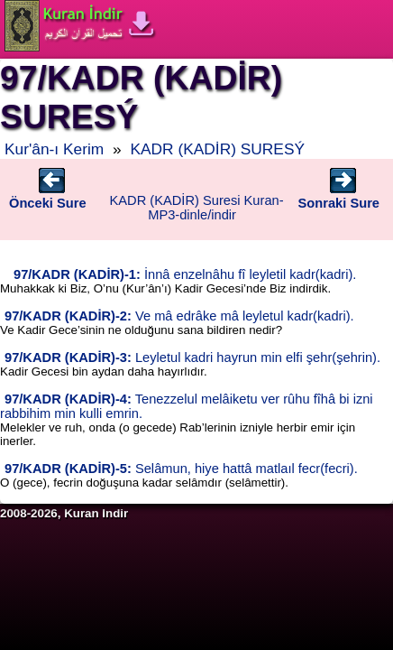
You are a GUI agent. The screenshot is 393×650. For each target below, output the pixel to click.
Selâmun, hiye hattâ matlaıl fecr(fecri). (181, 468)
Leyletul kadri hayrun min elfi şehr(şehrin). (192, 357)
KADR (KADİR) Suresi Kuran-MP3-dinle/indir (197, 207)
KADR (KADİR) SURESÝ (217, 149)
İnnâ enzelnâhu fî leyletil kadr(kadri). (185, 274)
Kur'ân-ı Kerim (54, 149)
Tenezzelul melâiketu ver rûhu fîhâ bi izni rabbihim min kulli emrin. (186, 406)
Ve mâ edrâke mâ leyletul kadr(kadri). (179, 316)
